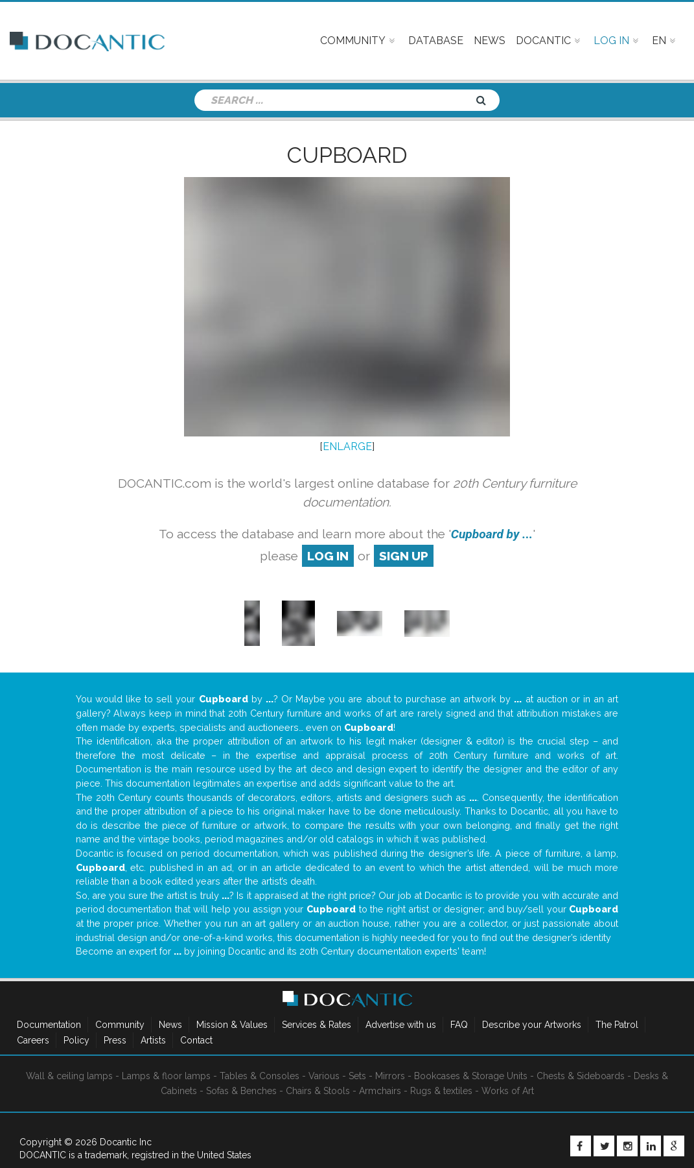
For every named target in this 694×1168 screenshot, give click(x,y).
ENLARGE (347, 446)
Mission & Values (232, 1024)
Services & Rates (316, 1024)
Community (120, 1024)
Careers (33, 1040)
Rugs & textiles (441, 1091)
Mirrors (390, 1076)
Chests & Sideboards (581, 1076)
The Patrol (617, 1024)
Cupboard (347, 155)
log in (328, 556)
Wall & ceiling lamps (69, 1076)
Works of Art (507, 1091)
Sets (357, 1076)
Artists (153, 1040)
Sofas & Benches (241, 1091)
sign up (403, 556)
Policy (76, 1040)
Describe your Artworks (531, 1024)
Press (115, 1040)
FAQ (459, 1024)
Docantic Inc (126, 1142)
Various (324, 1076)
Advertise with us (400, 1024)
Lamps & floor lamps (166, 1076)
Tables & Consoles (259, 1076)
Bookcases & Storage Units (470, 1076)
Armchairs (380, 1091)
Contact (196, 1040)
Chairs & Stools (318, 1091)
